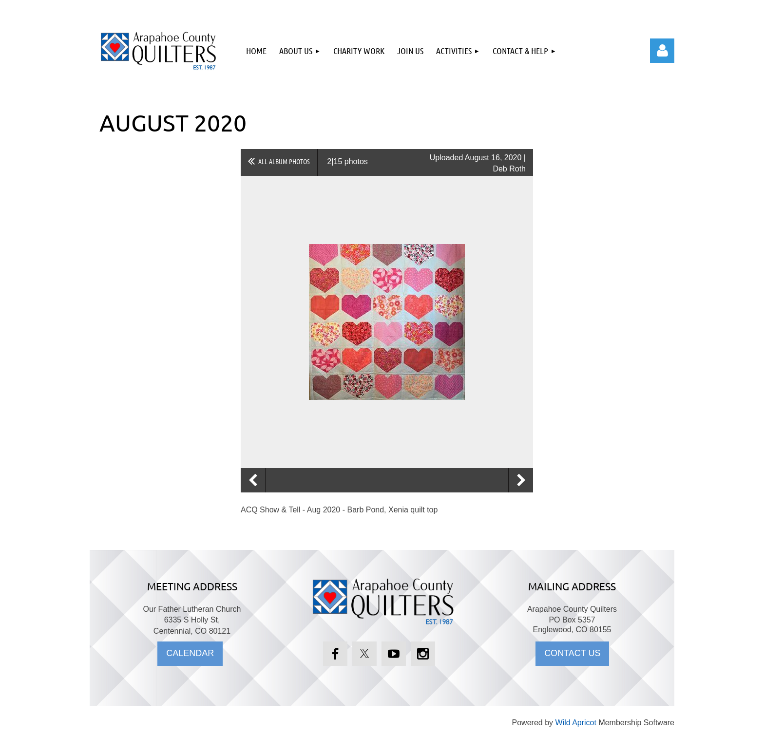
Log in (662, 50)
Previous (253, 480)
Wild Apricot (575, 722)
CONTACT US (572, 653)
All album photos (284, 161)
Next (521, 480)
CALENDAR (190, 653)
